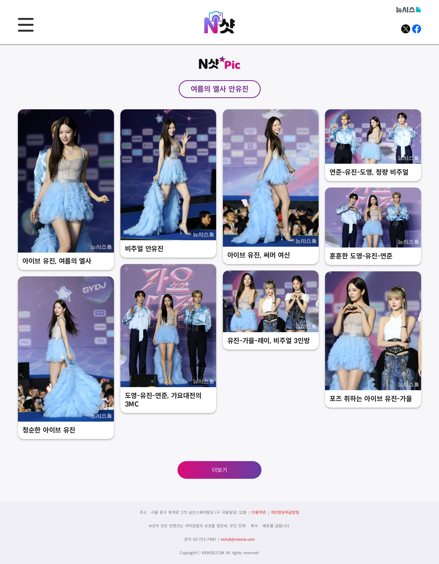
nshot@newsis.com (238, 539)
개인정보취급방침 (285, 512)
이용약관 (258, 512)
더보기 (219, 470)
